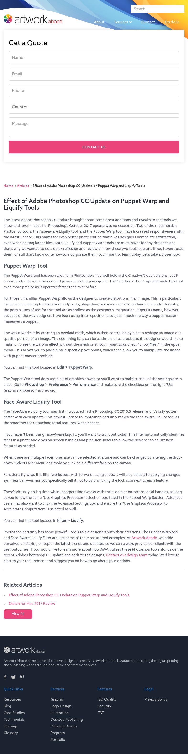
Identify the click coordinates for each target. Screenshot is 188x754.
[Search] (157, 9)
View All (18, 614)
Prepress (58, 733)
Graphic (57, 700)
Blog (7, 706)
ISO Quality (107, 700)
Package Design (64, 726)
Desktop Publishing (67, 720)
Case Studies (14, 713)
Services (122, 22)
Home (79, 22)
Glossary (11, 733)
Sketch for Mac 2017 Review (32, 604)
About (99, 22)
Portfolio (172, 22)
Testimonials (14, 720)
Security (104, 706)
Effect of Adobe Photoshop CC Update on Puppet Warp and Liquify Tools (69, 595)
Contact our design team (126, 555)
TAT (101, 713)
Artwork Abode (144, 538)
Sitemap (10, 726)
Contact (148, 22)
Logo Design (61, 706)
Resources (12, 700)
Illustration (60, 713)
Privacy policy (156, 700)
